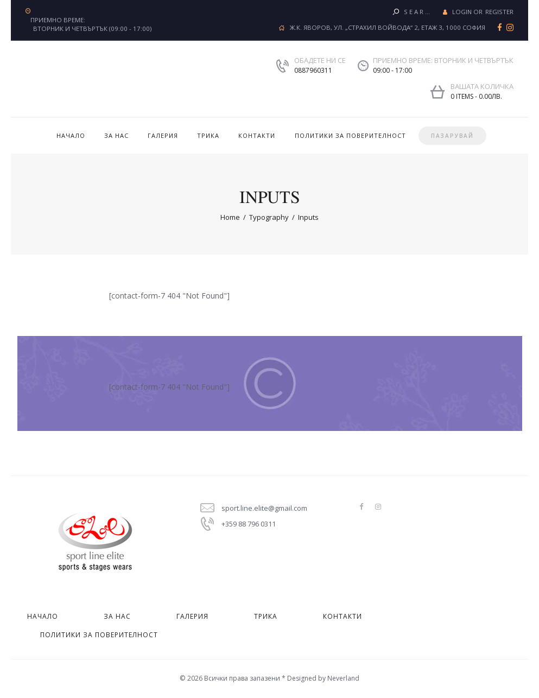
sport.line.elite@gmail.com (264, 508)
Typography (269, 217)
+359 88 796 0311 (248, 524)
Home (230, 217)
